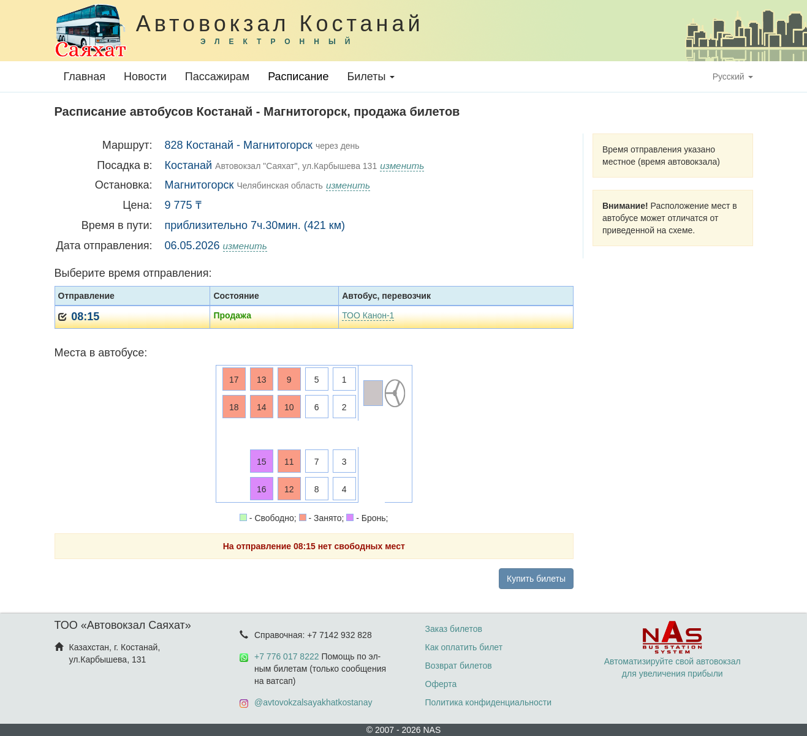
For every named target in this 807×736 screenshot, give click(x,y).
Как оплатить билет (464, 647)
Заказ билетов (453, 629)
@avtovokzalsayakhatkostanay (313, 702)
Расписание (298, 76)
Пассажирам (217, 76)
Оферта (441, 684)
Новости (145, 76)
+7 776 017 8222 (286, 656)
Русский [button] (733, 76)
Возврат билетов (458, 665)
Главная (85, 76)
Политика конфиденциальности (488, 702)
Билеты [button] (371, 76)
